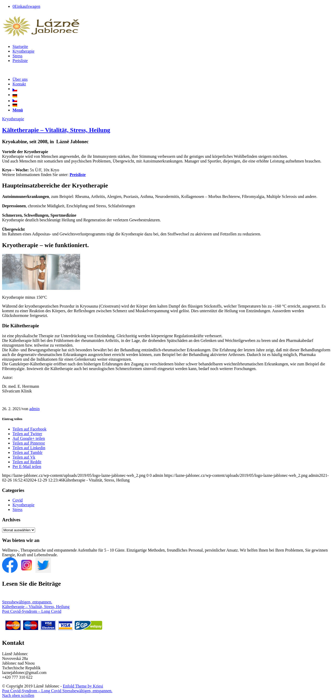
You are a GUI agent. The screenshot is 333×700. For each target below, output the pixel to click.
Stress (17, 509)
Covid (17, 500)
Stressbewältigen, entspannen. (27, 602)
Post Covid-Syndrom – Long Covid (31, 611)
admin (34, 409)
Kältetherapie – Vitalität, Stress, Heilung (56, 130)
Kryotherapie (13, 119)
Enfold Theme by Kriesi (83, 686)
